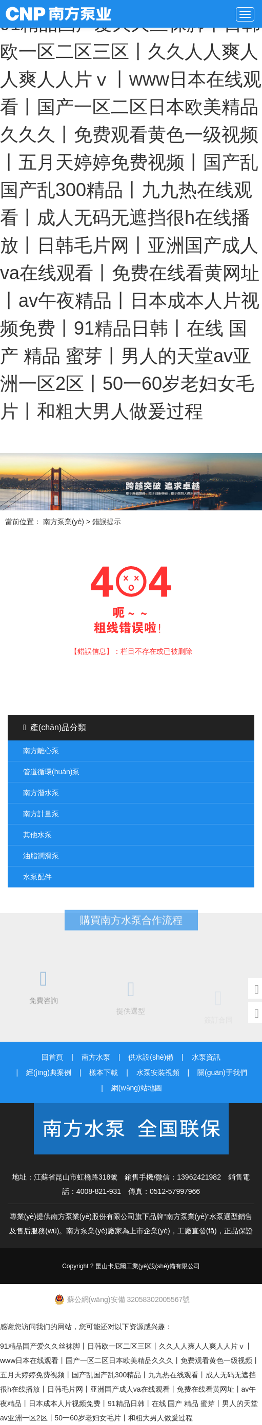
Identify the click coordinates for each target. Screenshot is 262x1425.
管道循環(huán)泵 (51, 772)
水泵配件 (37, 877)
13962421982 (199, 1177)
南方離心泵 (41, 751)
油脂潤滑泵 (41, 856)
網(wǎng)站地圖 (136, 1088)
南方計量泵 (41, 814)
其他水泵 (37, 835)
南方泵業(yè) (63, 14)
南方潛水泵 (41, 793)
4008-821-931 (98, 1191)
